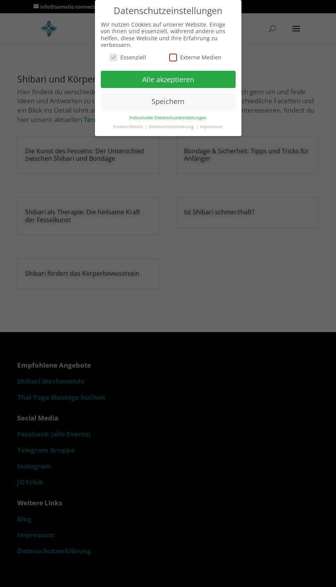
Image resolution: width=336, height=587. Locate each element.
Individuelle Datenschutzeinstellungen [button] (168, 117)
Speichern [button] (168, 101)
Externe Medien (195, 57)
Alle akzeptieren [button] (168, 79)
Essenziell (127, 57)
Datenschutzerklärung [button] (172, 126)
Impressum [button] (211, 126)
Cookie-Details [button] (128, 126)
